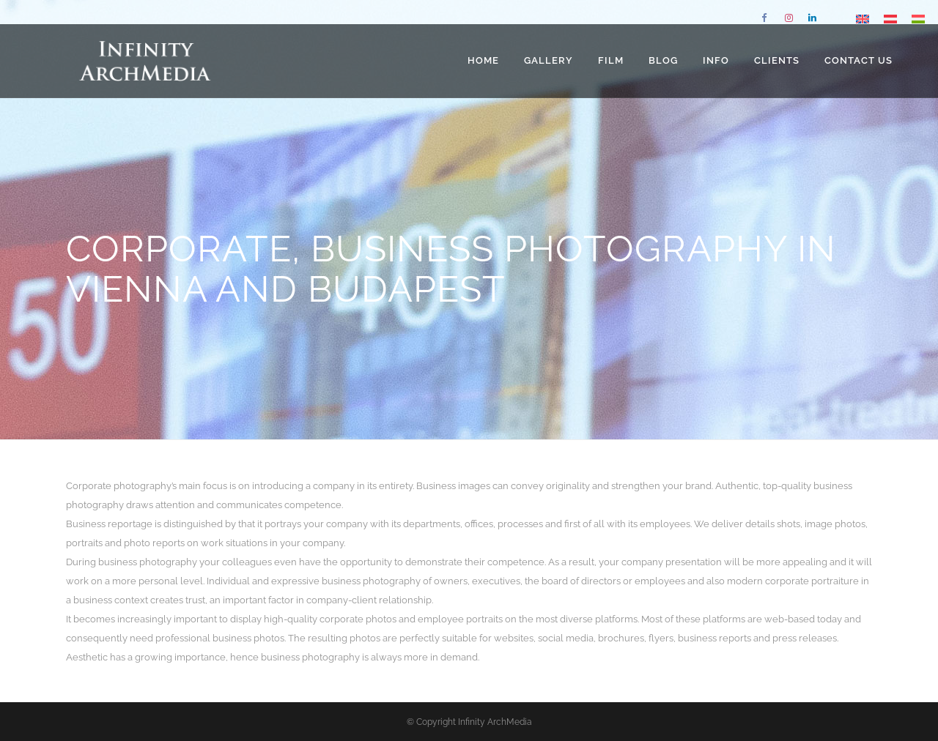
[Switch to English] (862, 19)
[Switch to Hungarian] (918, 19)
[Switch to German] (890, 19)
